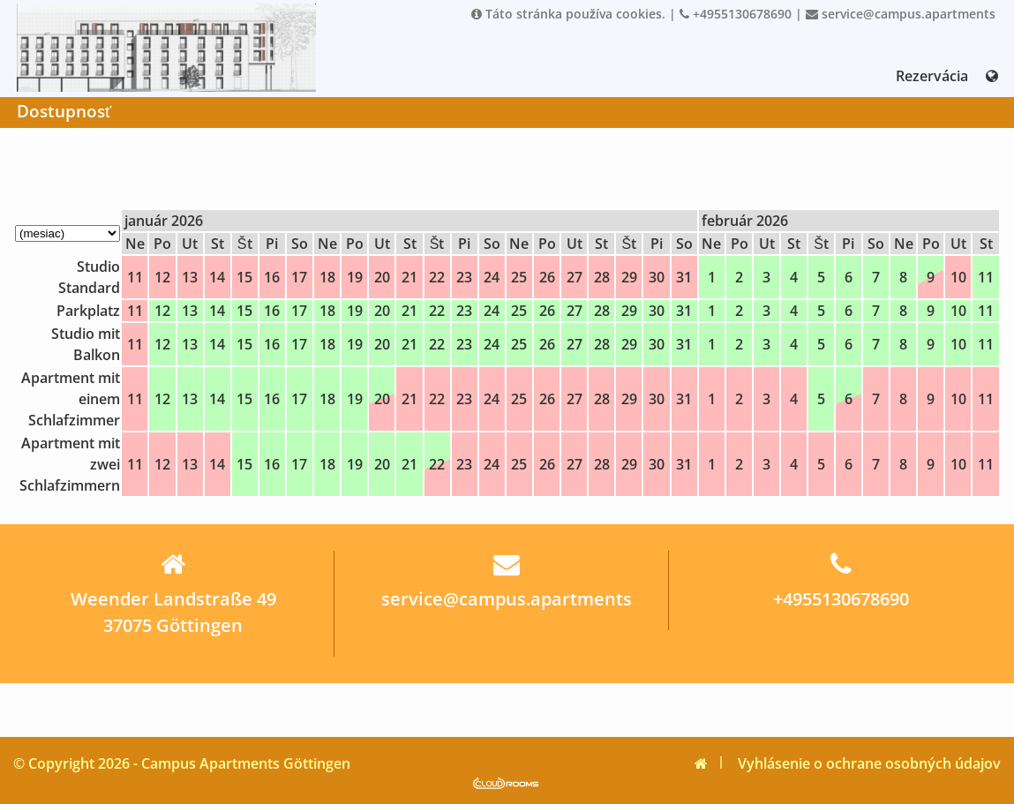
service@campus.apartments (900, 13)
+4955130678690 (736, 13)
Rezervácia (932, 76)
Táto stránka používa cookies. (568, 13)
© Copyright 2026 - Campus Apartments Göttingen (181, 763)
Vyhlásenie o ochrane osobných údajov (869, 763)
